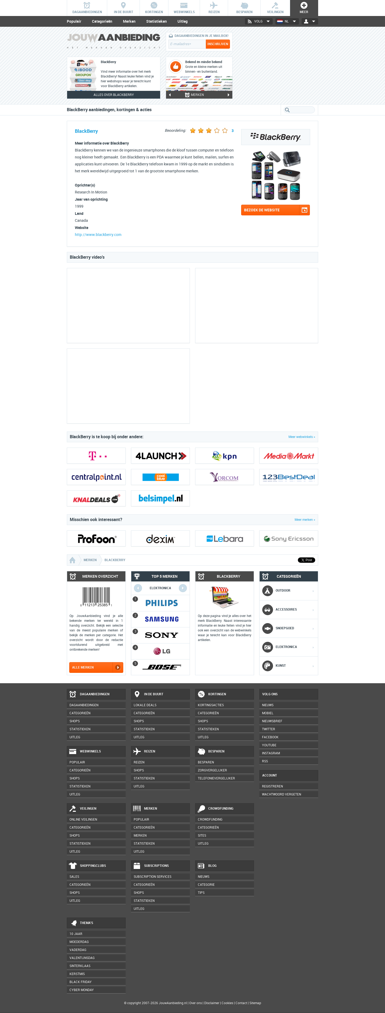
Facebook (270, 737)
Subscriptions (151, 866)
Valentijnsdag (82, 958)
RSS (265, 761)
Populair (74, 21)
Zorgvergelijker (212, 770)
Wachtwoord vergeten (281, 794)
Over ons (195, 1003)
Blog (207, 866)
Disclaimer (211, 1003)
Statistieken (156, 21)
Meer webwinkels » (301, 437)
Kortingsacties (211, 705)
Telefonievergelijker (216, 778)
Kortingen (211, 694)
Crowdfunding (215, 809)
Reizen (144, 751)
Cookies (227, 1003)
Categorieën (102, 21)
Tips (201, 893)
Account (269, 775)
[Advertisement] (278, 65)
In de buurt (148, 694)
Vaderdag (78, 950)
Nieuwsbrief (272, 721)
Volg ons (270, 694)
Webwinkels (85, 751)
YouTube (269, 745)
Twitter (268, 729)
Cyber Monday (82, 990)
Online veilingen (83, 819)
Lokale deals (145, 705)
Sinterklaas (80, 966)
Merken (129, 21)
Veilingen (82, 809)
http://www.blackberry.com (98, 234)
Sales (74, 877)
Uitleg (183, 21)
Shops (75, 721)
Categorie (206, 885)
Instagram (271, 753)
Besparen (210, 751)
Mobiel (268, 713)
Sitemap (255, 1003)
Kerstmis (77, 974)
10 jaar (76, 934)
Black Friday (81, 982)
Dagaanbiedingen (89, 694)
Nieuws (203, 877)
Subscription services (152, 877)
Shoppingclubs (87, 866)
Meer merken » (305, 520)
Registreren (272, 786)
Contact (241, 1003)
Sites (202, 835)
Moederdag (79, 942)
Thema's (81, 923)
